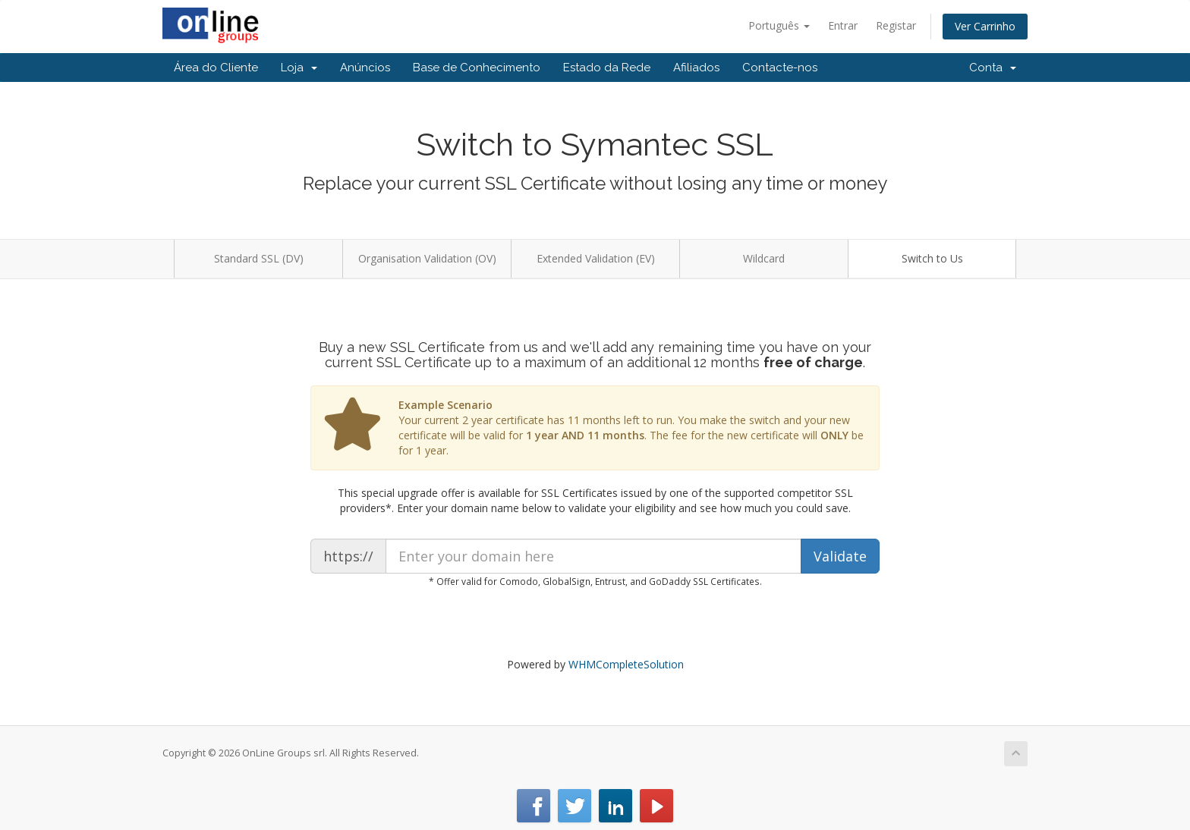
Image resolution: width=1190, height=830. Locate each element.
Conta (992, 67)
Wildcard (764, 258)
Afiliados (696, 67)
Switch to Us (932, 258)
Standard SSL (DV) (259, 258)
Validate (840, 556)
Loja (299, 67)
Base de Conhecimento (476, 67)
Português (779, 25)
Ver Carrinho (985, 26)
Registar (896, 25)
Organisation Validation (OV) (427, 258)
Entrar (843, 25)
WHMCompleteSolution (626, 664)
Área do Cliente (216, 67)
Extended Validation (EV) (596, 258)
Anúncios (365, 67)
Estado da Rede (606, 67)
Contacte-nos (779, 67)
